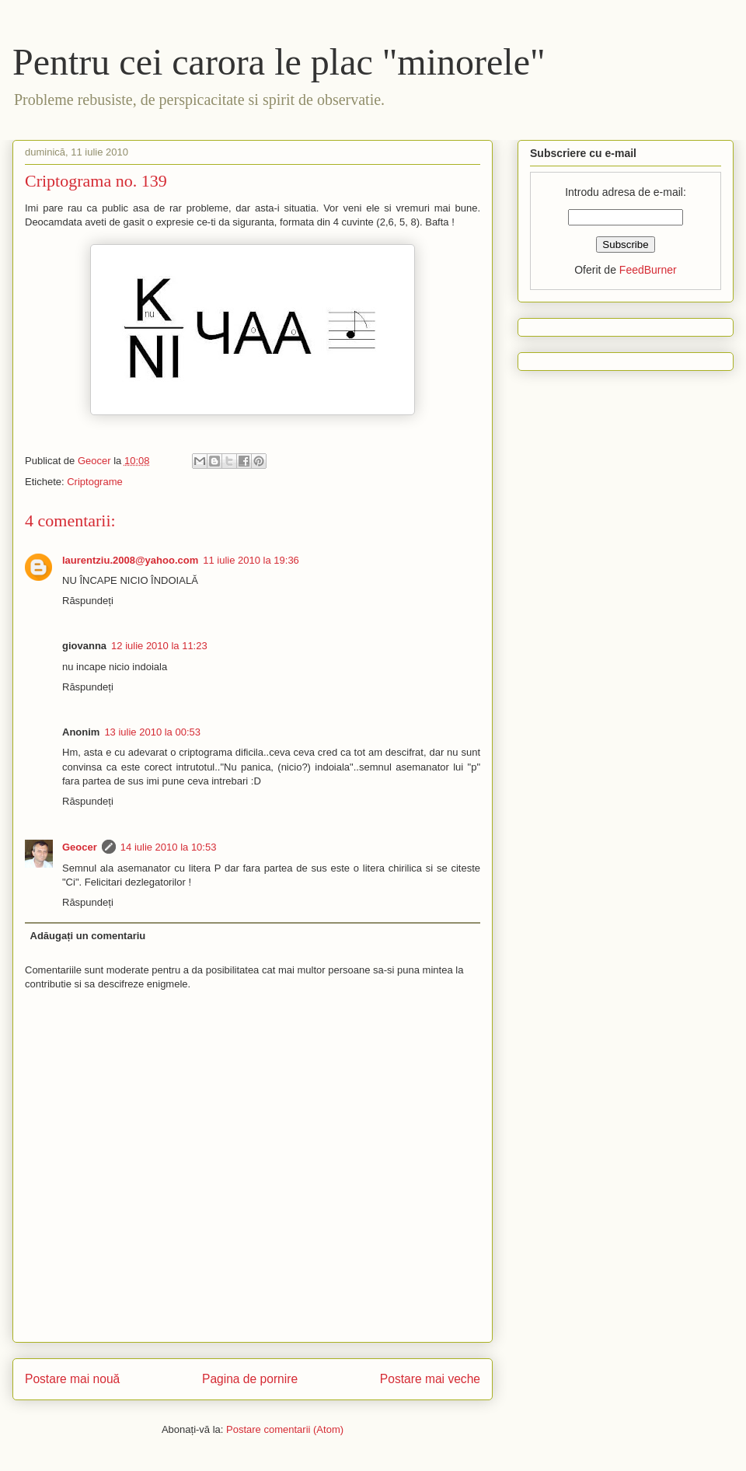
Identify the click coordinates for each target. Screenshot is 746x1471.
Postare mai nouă (72, 1378)
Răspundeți (87, 600)
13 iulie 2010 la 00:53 (152, 732)
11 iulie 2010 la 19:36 (251, 560)
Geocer (79, 847)
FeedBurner (648, 270)
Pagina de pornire (250, 1378)
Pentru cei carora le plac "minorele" (279, 61)
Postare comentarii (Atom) (284, 1429)
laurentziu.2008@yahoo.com (130, 560)
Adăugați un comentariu (88, 936)
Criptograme (95, 481)
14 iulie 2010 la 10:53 (168, 847)
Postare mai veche (430, 1378)
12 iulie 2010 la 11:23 (159, 646)
